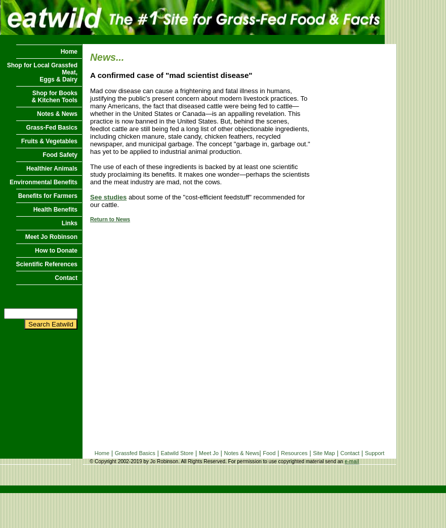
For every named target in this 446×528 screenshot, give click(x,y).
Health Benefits (55, 209)
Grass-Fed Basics (51, 127)
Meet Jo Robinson (51, 236)
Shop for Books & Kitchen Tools (54, 97)
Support (375, 453)
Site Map (324, 453)
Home (69, 51)
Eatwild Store (176, 453)
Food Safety (60, 154)
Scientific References (46, 264)
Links (69, 223)
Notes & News (57, 113)
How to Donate (56, 250)
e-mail (352, 461)
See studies (108, 197)
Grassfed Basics (135, 453)
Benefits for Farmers (47, 195)
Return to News (110, 219)
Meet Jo (209, 453)
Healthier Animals (51, 168)
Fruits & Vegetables (49, 141)
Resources (294, 453)
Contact (66, 277)
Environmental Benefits (43, 182)
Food (269, 453)
